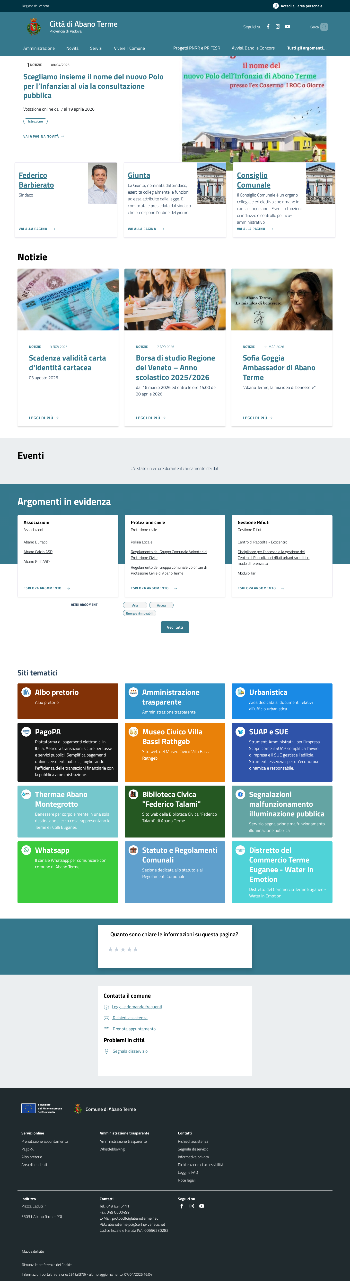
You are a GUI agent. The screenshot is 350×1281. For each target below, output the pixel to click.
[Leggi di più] (44, 417)
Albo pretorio (31, 1157)
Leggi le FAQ (188, 1172)
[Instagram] (269, 27)
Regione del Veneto (35, 5)
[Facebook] (260, 27)
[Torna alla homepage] (107, 1109)
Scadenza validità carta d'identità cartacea (67, 362)
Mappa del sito (33, 1251)
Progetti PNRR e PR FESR (196, 48)
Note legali (186, 1180)
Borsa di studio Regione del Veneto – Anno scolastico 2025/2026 (175, 367)
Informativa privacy (193, 1157)
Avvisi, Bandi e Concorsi (254, 48)
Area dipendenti (34, 1164)
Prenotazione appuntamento (44, 1141)
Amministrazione (39, 48)
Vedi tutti (175, 627)
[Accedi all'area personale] (299, 6)
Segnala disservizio (193, 1149)
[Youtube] (279, 27)
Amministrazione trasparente (123, 1141)
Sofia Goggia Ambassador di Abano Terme (279, 367)
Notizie (35, 346)
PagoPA (27, 1149)
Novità (72, 48)
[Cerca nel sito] (322, 27)
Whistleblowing (112, 1149)
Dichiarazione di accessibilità (200, 1164)
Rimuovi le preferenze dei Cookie (47, 1264)
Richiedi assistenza (193, 1141)
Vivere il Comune (129, 48)
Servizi (96, 48)
